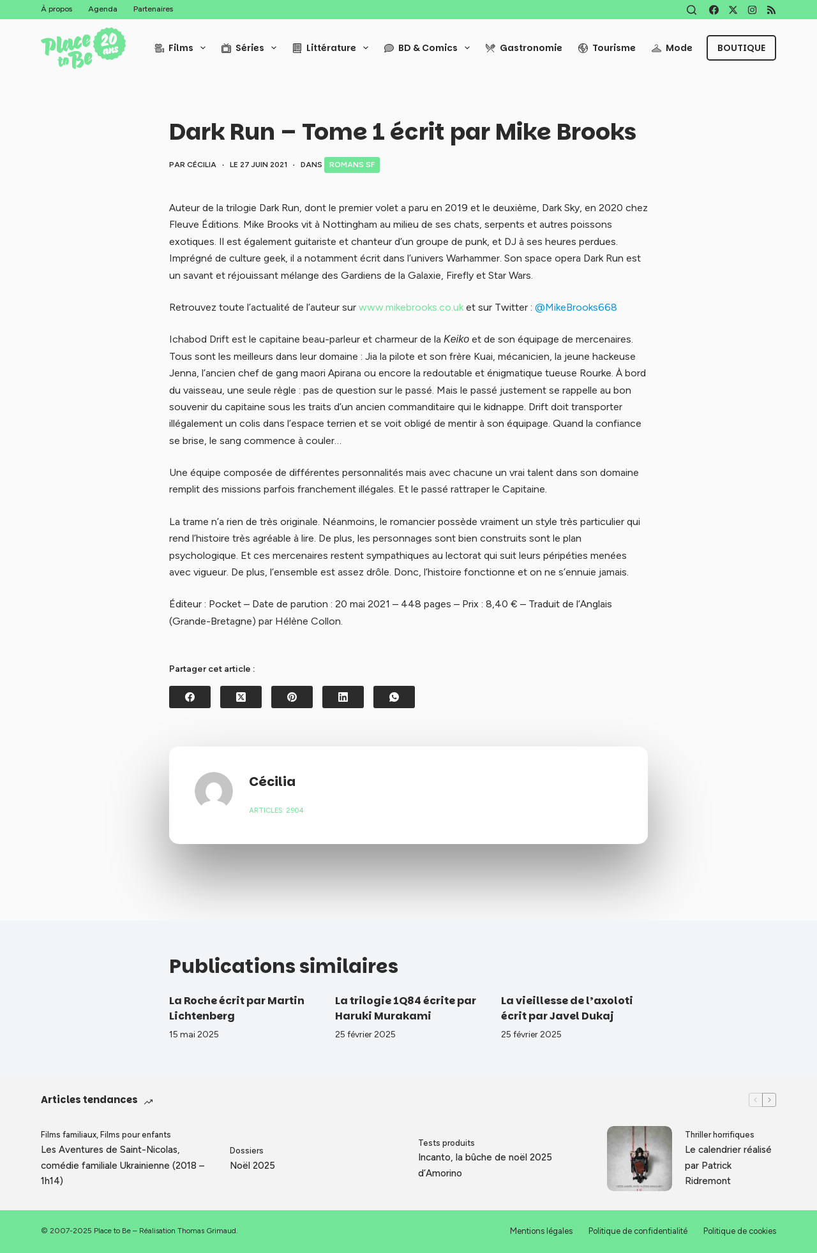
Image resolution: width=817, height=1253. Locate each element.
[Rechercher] (691, 10)
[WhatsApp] (394, 697)
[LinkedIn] (343, 697)
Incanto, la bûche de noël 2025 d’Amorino (485, 1165)
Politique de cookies (739, 1231)
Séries (251, 48)
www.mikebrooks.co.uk (411, 307)
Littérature (332, 48)
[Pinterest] (292, 697)
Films (182, 48)
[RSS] (771, 10)
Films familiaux (68, 1134)
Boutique (741, 47)
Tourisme (607, 47)
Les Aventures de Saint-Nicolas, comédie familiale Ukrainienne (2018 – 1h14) (122, 1165)
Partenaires (153, 8)
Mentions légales (541, 1231)
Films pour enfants (135, 1134)
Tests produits (446, 1143)
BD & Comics (429, 48)
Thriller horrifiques (719, 1134)
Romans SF (352, 164)
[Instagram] (752, 10)
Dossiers (247, 1150)
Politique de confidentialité (637, 1231)
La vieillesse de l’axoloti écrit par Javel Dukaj (567, 1008)
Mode (672, 47)
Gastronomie (524, 47)
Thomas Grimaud (206, 1230)
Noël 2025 (252, 1165)
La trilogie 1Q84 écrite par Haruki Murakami (405, 1008)
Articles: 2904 (276, 810)
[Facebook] (714, 10)
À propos (56, 8)
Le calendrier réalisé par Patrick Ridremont (728, 1165)
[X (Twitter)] (733, 10)
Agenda (102, 8)
